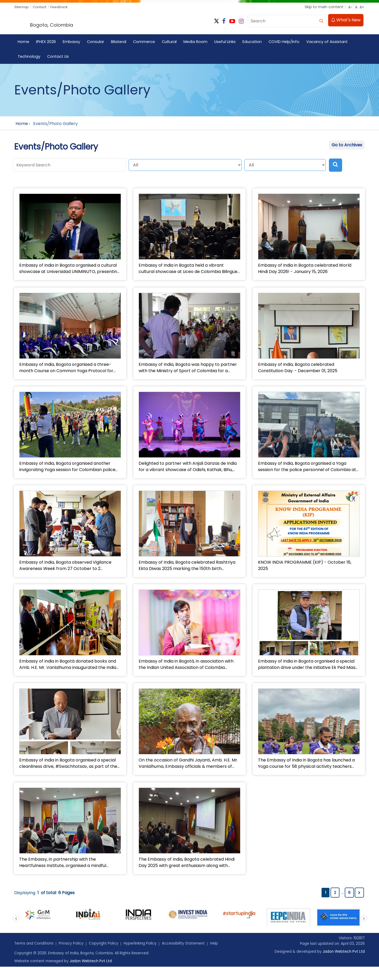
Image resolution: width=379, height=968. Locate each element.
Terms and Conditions (34, 944)
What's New (346, 21)
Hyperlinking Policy (142, 944)
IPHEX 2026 (46, 42)
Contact (41, 6)
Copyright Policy (105, 944)
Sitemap (22, 6)
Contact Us (58, 57)
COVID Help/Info (288, 42)
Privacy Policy (72, 944)
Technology (29, 57)
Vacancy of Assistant (332, 42)
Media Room (198, 42)
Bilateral (120, 42)
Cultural (171, 42)
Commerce (145, 42)
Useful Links (228, 42)
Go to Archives (347, 146)
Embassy (72, 42)
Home (24, 42)
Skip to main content (324, 6)
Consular (96, 42)
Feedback (62, 6)
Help (217, 944)
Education (256, 42)
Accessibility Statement (186, 944)
